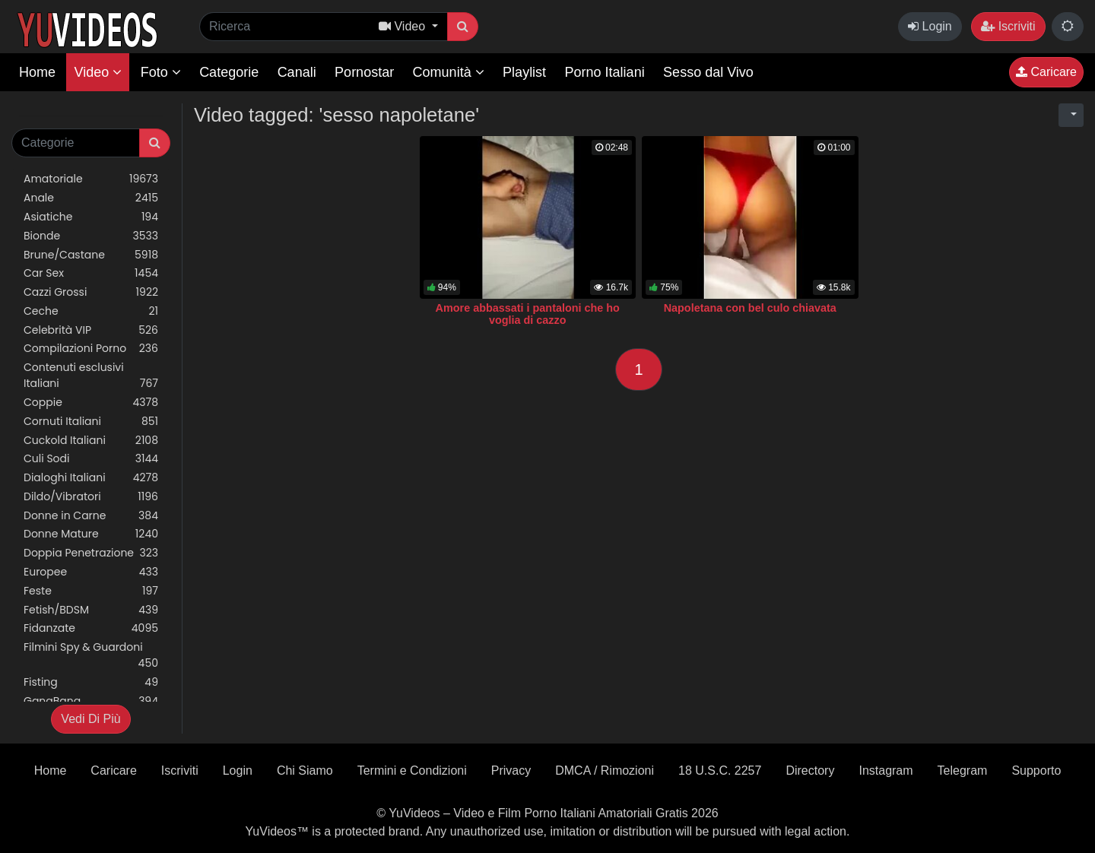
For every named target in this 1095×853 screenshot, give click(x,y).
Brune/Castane (91, 255)
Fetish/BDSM (91, 610)
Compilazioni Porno (91, 349)
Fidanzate (91, 628)
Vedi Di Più (90, 718)
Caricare (1046, 71)
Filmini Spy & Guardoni (91, 655)
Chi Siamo (305, 770)
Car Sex (91, 273)
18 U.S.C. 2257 (719, 770)
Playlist (524, 72)
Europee (91, 572)
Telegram (963, 770)
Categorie (229, 72)
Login (930, 26)
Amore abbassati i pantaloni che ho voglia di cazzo (528, 314)
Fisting (91, 682)
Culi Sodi (91, 459)
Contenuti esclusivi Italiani (91, 376)
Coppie (91, 403)
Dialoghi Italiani (91, 478)
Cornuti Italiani (91, 422)
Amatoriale (91, 179)
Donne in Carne (91, 516)
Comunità (448, 72)
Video (98, 72)
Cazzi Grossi (91, 292)
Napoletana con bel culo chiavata (750, 308)
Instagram (885, 770)
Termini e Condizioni (412, 770)
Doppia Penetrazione (91, 553)
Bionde (91, 236)
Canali (297, 72)
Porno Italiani (605, 72)
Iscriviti (1008, 26)
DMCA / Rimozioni (604, 770)
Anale (91, 198)
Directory (810, 770)
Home (37, 72)
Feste (91, 591)
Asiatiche (91, 217)
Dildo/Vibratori (91, 497)
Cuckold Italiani (91, 441)
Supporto (1036, 770)
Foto (161, 72)
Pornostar (364, 72)
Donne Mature (91, 534)
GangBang (91, 701)
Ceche (91, 311)
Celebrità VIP (91, 330)
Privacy (511, 770)
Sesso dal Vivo (708, 72)
